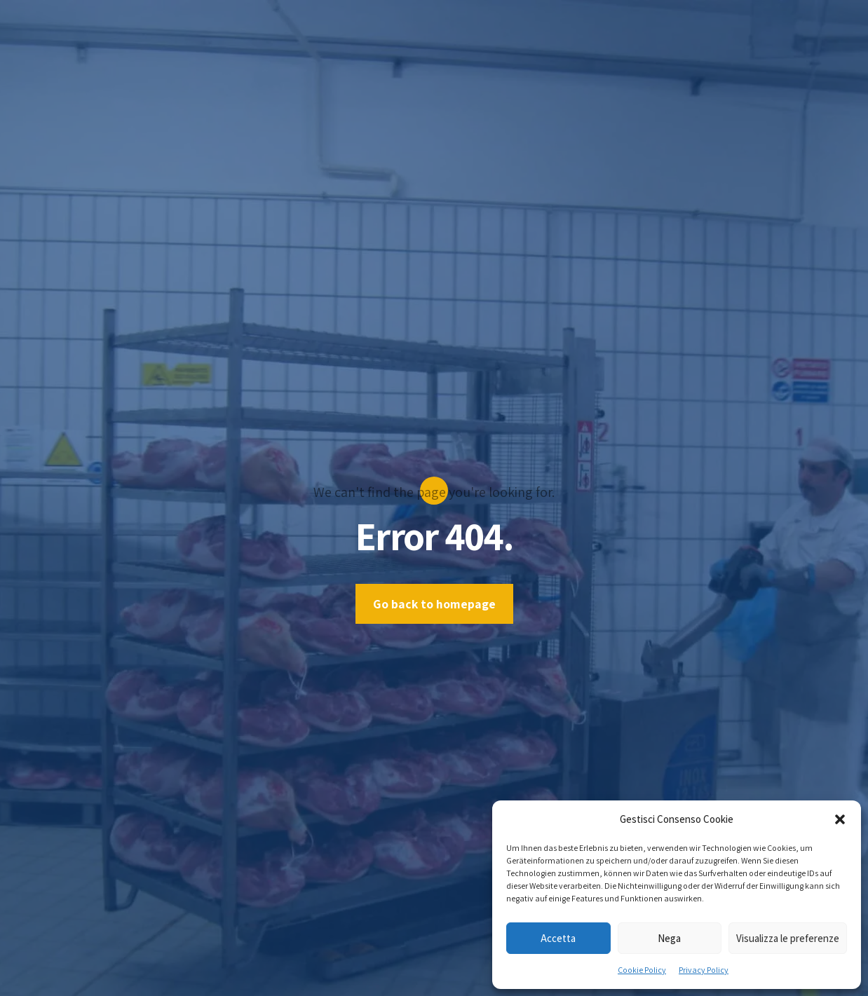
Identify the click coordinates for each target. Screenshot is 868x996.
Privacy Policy (703, 969)
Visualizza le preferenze (787, 938)
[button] (840, 819)
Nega (669, 938)
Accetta (558, 938)
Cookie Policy (642, 969)
